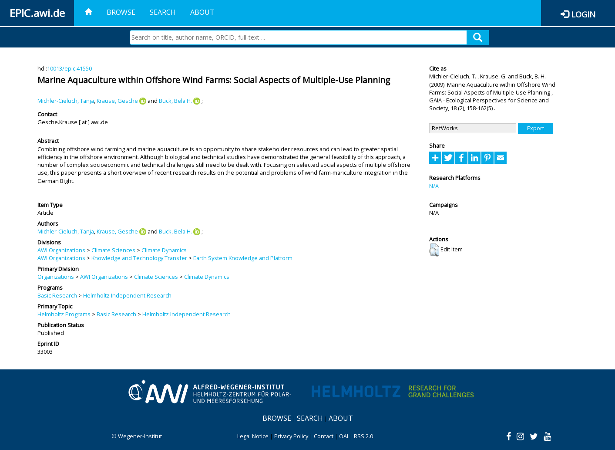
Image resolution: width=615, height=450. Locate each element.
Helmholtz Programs (64, 314)
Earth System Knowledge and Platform (242, 258)
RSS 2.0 (363, 436)
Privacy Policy (291, 436)
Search (163, 12)
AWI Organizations (61, 250)
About (202, 12)
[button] (434, 250)
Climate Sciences (113, 250)
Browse (121, 12)
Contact (323, 436)
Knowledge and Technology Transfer (139, 258)
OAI (343, 436)
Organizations (55, 277)
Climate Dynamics (164, 250)
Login (583, 14)
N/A (434, 186)
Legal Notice (253, 436)
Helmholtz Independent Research (127, 295)
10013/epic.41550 (69, 68)
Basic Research (57, 295)
